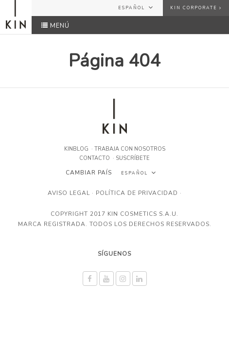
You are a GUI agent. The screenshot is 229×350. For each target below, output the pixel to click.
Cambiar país (89, 172)
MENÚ (55, 25)
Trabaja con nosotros (129, 149)
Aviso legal (69, 193)
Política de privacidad (137, 193)
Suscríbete (133, 158)
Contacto (94, 158)
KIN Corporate (196, 8)
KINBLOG (76, 149)
